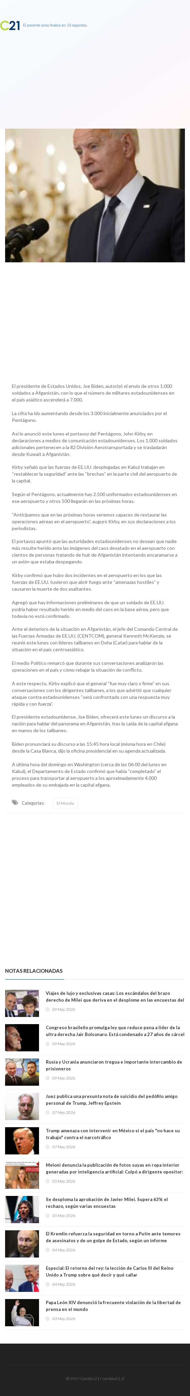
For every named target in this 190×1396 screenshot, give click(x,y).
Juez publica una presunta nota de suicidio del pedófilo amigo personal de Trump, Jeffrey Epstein (111, 1100)
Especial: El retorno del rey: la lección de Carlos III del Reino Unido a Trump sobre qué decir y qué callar (109, 1271)
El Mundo (65, 803)
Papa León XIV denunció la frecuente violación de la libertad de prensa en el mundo (113, 1306)
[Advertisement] (95, 320)
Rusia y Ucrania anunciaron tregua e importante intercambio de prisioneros (114, 1065)
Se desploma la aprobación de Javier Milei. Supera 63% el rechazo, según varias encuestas (107, 1203)
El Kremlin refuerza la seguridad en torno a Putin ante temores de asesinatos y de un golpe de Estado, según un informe (113, 1237)
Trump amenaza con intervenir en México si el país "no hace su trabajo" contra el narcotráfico (113, 1134)
